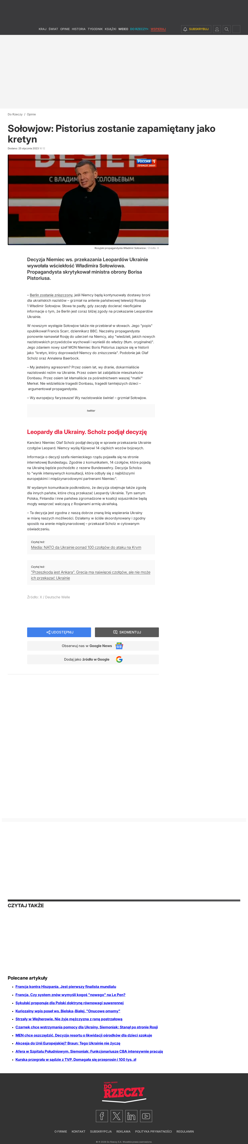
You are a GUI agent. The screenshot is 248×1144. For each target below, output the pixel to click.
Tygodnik (95, 29)
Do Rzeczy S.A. (114, 1142)
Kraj (42, 29)
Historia (79, 29)
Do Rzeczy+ (139, 29)
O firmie (60, 1131)
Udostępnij (62, 632)
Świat (53, 29)
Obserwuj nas (87, 646)
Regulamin (185, 1131)
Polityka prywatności (153, 1131)
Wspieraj (158, 29)
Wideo (123, 29)
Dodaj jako (86, 659)
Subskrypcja (101, 1131)
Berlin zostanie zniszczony (51, 295)
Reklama (123, 1131)
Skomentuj (130, 632)
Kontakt (78, 1131)
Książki (110, 29)
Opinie (65, 29)
